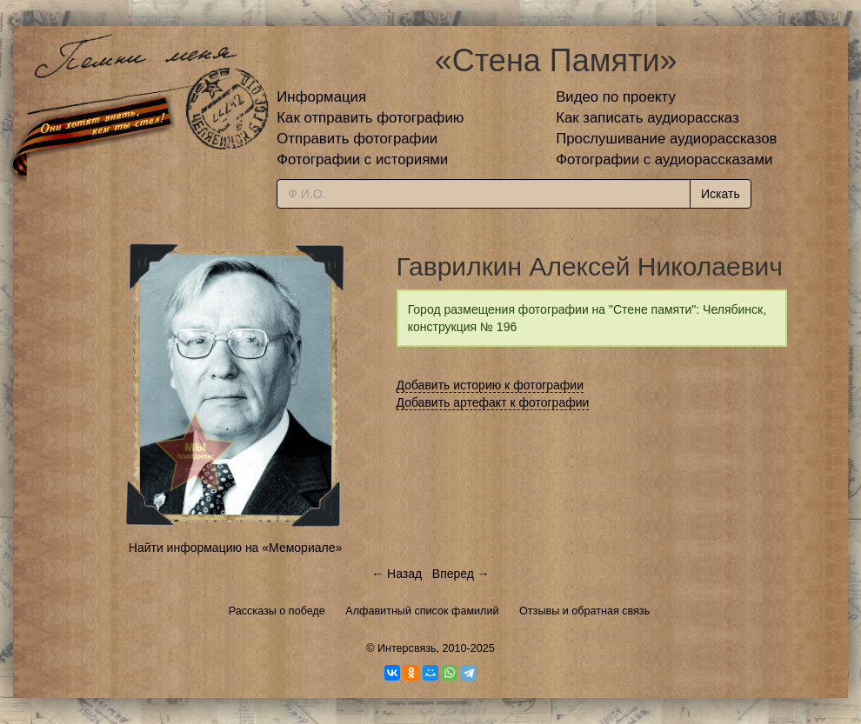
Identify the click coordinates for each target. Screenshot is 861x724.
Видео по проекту (616, 97)
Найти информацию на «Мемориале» (235, 548)
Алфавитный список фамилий (421, 611)
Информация (321, 97)
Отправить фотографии (357, 138)
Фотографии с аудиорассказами (664, 159)
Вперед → (461, 574)
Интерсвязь (407, 648)
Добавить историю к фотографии (490, 385)
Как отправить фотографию (370, 118)
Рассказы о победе (277, 611)
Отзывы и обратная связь (584, 611)
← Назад (396, 574)
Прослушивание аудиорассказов (666, 138)
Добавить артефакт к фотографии (493, 402)
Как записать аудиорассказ (647, 118)
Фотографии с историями (362, 159)
